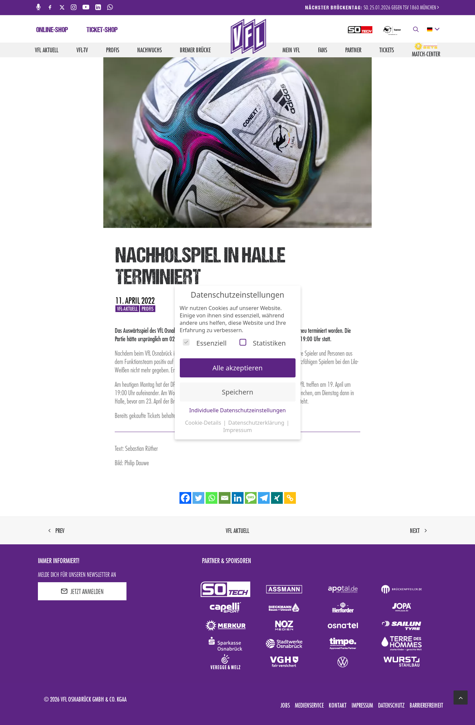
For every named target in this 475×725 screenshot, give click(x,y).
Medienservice (309, 705)
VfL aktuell (46, 50)
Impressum (362, 705)
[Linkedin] (238, 498)
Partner (353, 50)
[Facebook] (185, 498)
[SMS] (251, 498)
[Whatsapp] (211, 498)
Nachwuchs (149, 50)
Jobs (285, 705)
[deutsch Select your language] (433, 29)
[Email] (224, 498)
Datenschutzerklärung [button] (256, 422)
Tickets (386, 50)
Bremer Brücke (195, 50)
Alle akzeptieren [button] (237, 367)
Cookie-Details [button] (203, 422)
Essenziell (204, 343)
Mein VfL (291, 50)
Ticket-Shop (102, 30)
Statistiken (263, 343)
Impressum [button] (237, 430)
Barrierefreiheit (426, 705)
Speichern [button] (237, 392)
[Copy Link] (290, 498)
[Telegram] (264, 498)
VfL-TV (82, 50)
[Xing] (277, 498)
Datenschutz (391, 705)
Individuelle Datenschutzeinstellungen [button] (237, 410)
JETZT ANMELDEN (82, 591)
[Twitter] (198, 498)
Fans (322, 50)
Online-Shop (52, 30)
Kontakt (338, 705)
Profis (112, 50)
